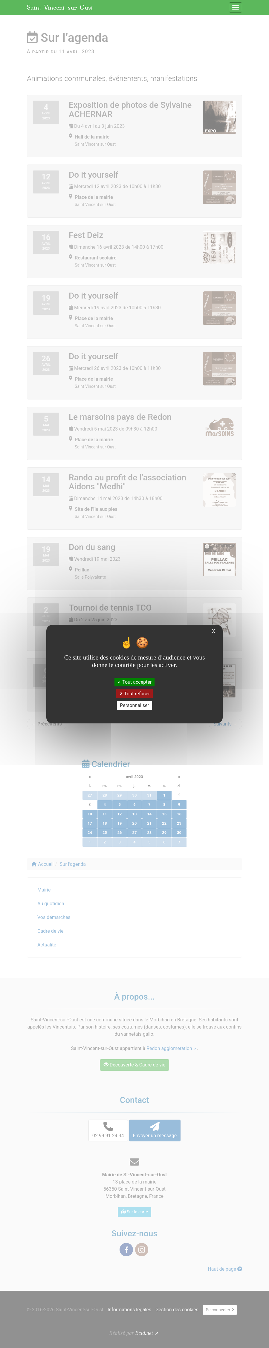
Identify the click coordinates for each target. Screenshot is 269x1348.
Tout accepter (134, 682)
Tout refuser (134, 694)
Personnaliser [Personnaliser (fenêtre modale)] (134, 705)
